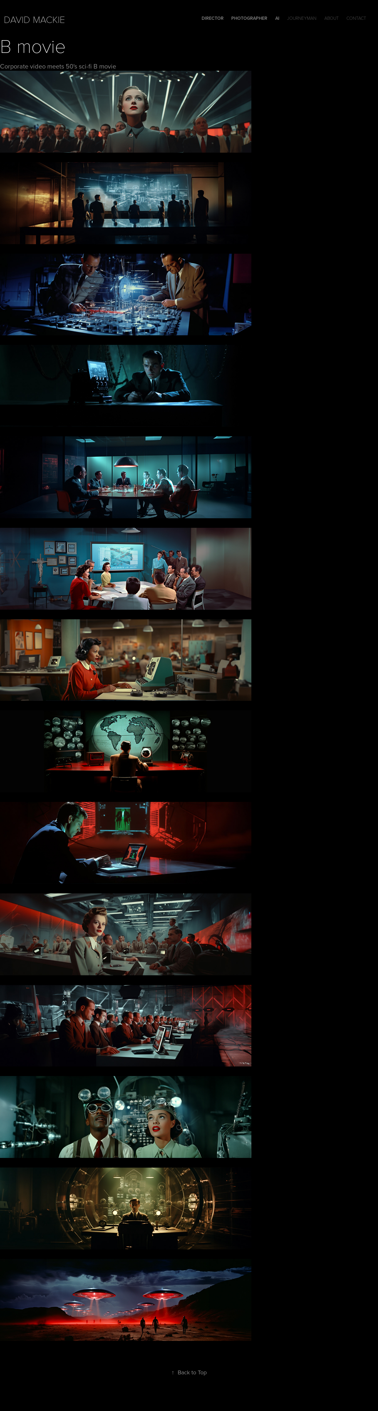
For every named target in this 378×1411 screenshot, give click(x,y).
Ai (277, 18)
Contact (356, 18)
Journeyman (301, 18)
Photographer (249, 18)
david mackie (34, 19)
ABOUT (331, 18)
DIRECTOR (213, 18)
